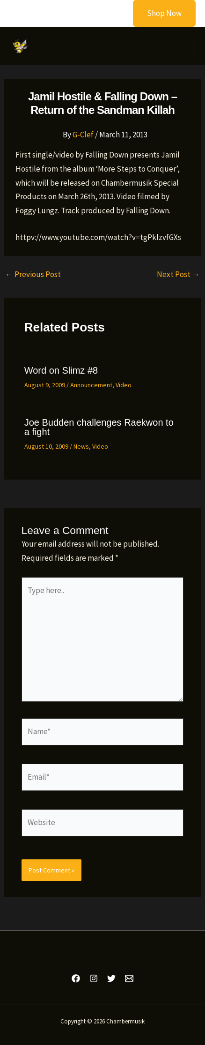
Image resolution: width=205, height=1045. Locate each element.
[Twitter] (111, 978)
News (81, 446)
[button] (158, 13)
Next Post (178, 274)
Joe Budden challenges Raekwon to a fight (99, 427)
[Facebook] (76, 978)
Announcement (91, 385)
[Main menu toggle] (184, 46)
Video (124, 385)
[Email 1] (129, 978)
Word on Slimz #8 (61, 370)
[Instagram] (93, 978)
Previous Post (33, 274)
